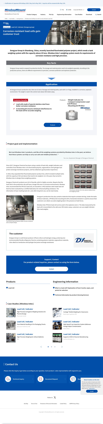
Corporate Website (79, 9)
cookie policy (91, 388)
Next (62, 347)
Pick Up (51, 14)
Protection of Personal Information (48, 403)
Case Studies (78, 14)
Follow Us (51, 397)
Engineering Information (64, 14)
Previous (41, 347)
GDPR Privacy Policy (74, 403)
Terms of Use (34, 403)
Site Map (26, 403)
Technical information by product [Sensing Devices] (72, 295)
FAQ (63, 9)
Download (89, 14)
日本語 (69, 9)
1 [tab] (48, 347)
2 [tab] (51, 347)
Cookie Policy (63, 403)
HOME (6, 18)
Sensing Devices (19, 18)
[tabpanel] (51, 325)
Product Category (32, 14)
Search (99, 14)
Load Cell (11, 288)
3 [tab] (55, 347)
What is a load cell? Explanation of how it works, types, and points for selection (74, 289)
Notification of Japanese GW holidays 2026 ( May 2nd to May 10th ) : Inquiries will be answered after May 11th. (35, 3)
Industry (42, 14)
